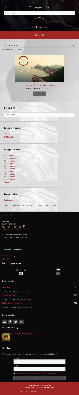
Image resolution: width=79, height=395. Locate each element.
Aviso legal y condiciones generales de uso (39, 387)
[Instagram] (21, 322)
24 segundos (9, 169)
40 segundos (9, 174)
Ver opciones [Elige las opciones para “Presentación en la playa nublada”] (39, 94)
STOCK (7, 134)
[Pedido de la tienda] (39, 45)
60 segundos (9, 179)
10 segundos (9, 158)
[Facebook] (10, 322)
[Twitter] (15, 322)
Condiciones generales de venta (39, 385)
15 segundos (9, 163)
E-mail (16, 366)
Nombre (16, 358)
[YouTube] (4, 322)
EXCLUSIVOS (9, 137)
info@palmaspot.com (11, 229)
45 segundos (9, 176)
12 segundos (9, 161)
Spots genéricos (10, 200)
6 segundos (9, 155)
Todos (6, 182)
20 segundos (9, 166)
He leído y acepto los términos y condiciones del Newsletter (36, 374)
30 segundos (9, 171)
